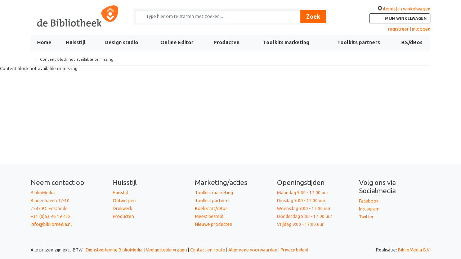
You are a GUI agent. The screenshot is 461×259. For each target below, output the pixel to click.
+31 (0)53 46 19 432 (51, 216)
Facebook (369, 201)
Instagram (369, 208)
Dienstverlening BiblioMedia (115, 249)
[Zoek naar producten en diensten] (220, 16)
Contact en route (207, 249)
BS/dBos (411, 42)
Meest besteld (209, 216)
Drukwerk (122, 208)
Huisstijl (76, 42)
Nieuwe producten (213, 224)
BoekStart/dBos (211, 208)
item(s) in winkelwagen (399, 14)
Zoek (313, 16)
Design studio (121, 42)
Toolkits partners (358, 42)
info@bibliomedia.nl (51, 224)
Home (44, 42)
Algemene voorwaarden (252, 249)
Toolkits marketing (286, 42)
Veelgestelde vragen (166, 249)
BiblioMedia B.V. (414, 249)
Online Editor (176, 42)
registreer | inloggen (409, 28)
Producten (227, 42)
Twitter (366, 216)
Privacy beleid (294, 249)
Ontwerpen (124, 200)
